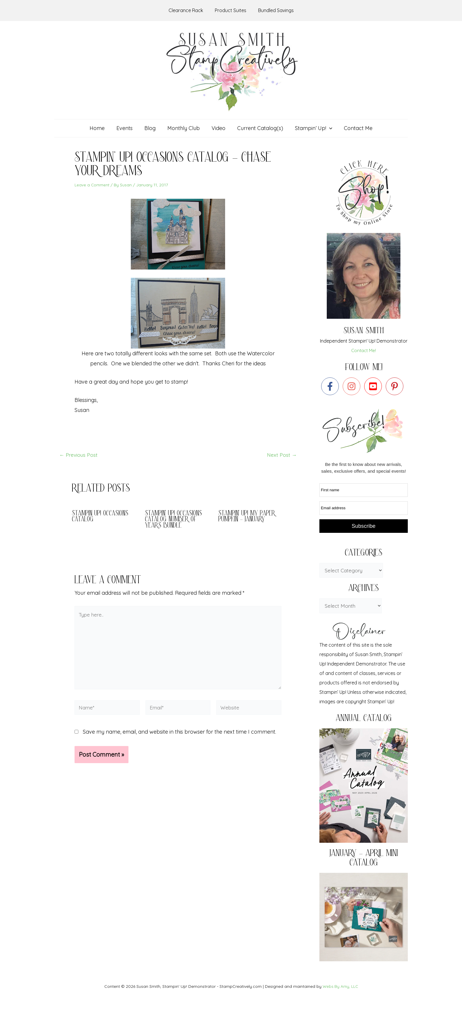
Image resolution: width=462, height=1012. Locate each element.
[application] (326, 128)
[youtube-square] (374, 386)
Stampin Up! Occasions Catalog (101, 516)
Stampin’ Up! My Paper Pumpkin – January (247, 516)
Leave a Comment (92, 185)
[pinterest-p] (396, 386)
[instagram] (353, 386)
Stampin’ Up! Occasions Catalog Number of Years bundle (174, 519)
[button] (311, 128)
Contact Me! (364, 350)
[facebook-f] (331, 386)
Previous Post (79, 455)
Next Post (281, 455)
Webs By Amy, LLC (340, 986)
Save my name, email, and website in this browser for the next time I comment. (179, 736)
